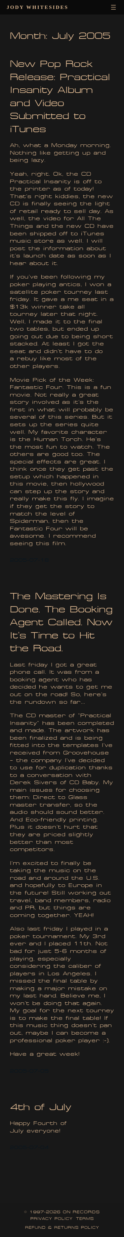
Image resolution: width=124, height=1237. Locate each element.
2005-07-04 (29, 1147)
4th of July (40, 1107)
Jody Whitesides (37, 7)
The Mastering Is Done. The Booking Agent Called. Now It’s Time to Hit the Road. (61, 622)
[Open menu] (113, 7)
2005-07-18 (29, 560)
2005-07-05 (29, 1071)
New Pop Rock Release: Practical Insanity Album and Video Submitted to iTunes (60, 96)
